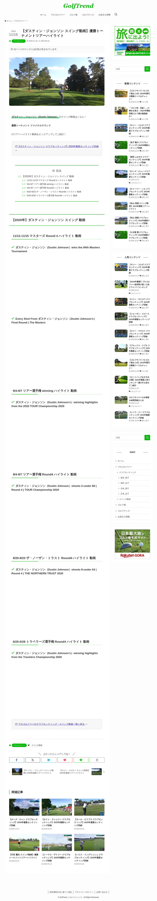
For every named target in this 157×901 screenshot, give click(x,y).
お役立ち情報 (124, 517)
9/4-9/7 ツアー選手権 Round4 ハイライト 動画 (48, 188)
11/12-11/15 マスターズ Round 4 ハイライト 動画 (49, 180)
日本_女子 (125, 494)
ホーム (121, 461)
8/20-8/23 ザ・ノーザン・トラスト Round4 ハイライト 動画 (54, 192)
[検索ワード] (132, 69)
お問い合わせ (101, 892)
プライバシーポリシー (84, 892)
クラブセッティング (127, 472)
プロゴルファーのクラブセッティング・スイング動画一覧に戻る (51, 724)
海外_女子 (125, 483)
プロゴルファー (18, 41)
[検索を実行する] (147, 69)
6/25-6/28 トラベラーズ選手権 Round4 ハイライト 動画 (52, 195)
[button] (16, 760)
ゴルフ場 (122, 505)
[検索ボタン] (116, 14)
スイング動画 (37, 745)
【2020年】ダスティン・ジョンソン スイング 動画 (48, 176)
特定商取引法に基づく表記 (61, 892)
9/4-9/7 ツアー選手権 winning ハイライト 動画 (48, 184)
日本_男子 (125, 489)
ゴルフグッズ (124, 511)
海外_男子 (125, 478)
